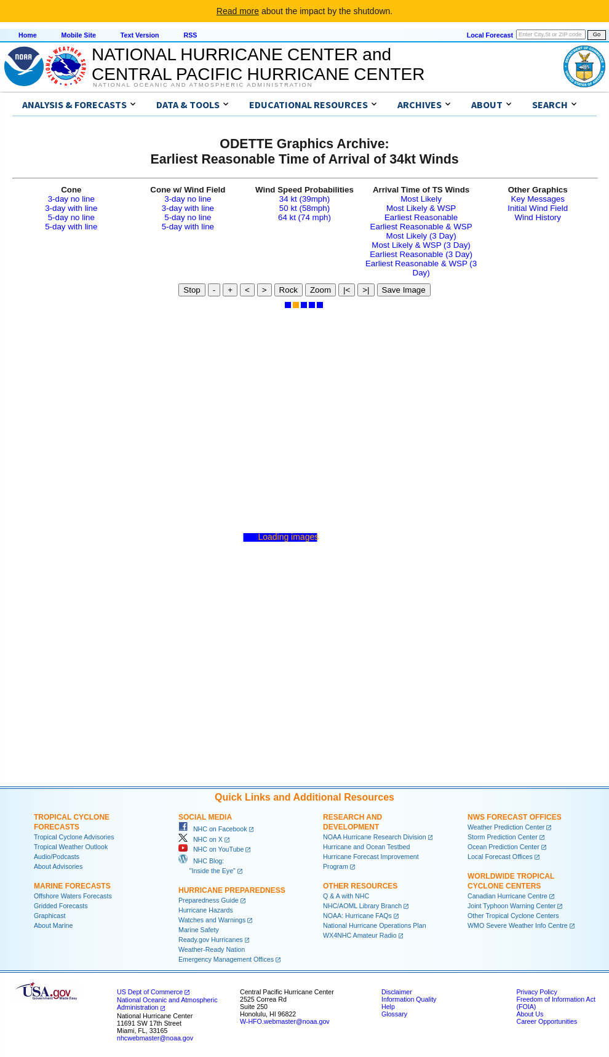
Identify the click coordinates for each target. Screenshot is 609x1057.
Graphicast (50, 915)
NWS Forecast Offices (515, 817)
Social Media (205, 817)
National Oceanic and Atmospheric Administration (202, 85)
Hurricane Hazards (205, 910)
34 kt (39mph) (304, 199)
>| (365, 290)
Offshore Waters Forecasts (73, 896)
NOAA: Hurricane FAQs (357, 915)
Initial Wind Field (537, 208)
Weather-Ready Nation (211, 949)
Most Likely (421, 199)
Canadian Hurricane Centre (507, 896)
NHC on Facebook (212, 829)
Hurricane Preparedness (231, 890)
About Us (529, 1014)
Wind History (537, 217)
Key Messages (537, 199)
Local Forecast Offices (500, 856)
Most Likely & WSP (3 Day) (421, 245)
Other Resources (360, 886)
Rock (288, 290)
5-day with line (71, 226)
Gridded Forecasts (61, 905)
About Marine (53, 925)
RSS (190, 35)
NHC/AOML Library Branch (362, 905)
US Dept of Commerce (150, 992)
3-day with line (71, 208)
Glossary (394, 1014)
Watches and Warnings (211, 920)
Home (27, 35)
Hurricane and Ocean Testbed (366, 846)
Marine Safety (198, 929)
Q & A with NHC (346, 896)
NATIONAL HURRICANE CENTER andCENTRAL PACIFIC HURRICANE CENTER (258, 64)
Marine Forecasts (72, 886)
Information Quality (408, 999)
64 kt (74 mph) (304, 217)
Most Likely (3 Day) (421, 235)
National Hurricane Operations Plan (374, 925)
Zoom (320, 290)
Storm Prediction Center (503, 837)
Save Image (404, 290)
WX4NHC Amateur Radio (360, 935)
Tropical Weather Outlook (71, 846)
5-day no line (71, 217)
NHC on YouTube (211, 849)
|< (346, 290)
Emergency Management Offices (226, 959)
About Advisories (58, 866)
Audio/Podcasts (56, 856)
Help (388, 1006)
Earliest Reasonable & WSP (421, 226)
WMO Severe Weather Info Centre (518, 925)
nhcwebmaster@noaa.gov (155, 1038)
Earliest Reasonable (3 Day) (421, 254)
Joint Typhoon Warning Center (511, 905)
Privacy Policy (536, 992)
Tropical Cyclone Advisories (74, 837)
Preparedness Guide (208, 900)
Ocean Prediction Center (503, 846)
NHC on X (200, 839)
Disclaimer (396, 992)
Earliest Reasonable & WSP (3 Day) (421, 268)
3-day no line (71, 199)
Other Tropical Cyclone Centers (513, 915)
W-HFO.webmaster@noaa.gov (285, 1021)
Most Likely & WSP (421, 208)
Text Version (140, 35)
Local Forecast (490, 35)
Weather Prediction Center (506, 827)
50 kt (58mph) (304, 208)
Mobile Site (79, 35)
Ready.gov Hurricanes (210, 939)
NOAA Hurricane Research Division (374, 837)
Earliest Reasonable (421, 217)
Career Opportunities (546, 1021)
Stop (191, 290)
